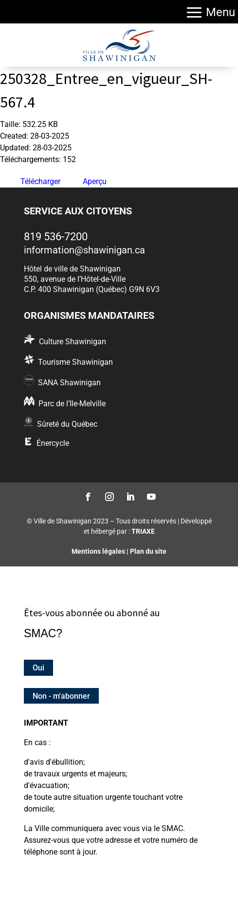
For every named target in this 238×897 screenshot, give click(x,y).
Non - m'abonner (61, 695)
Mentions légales (98, 551)
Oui (38, 667)
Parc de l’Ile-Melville (72, 403)
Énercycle (53, 443)
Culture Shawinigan (72, 341)
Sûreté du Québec (67, 424)
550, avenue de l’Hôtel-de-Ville (75, 279)
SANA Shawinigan (69, 382)
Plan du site (148, 551)
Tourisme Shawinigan (75, 362)
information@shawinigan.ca (84, 250)
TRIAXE (143, 531)
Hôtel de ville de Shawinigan (72, 268)
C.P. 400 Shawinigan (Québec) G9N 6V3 (92, 289)
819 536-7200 (56, 236)
